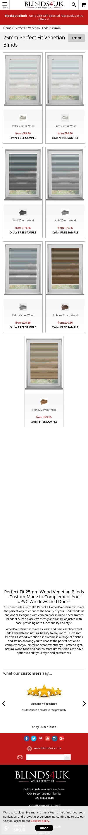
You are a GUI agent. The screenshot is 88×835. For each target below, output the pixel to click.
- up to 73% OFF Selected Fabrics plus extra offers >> (44, 17)
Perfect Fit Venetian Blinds (31, 28)
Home (7, 28)
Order (23, 138)
